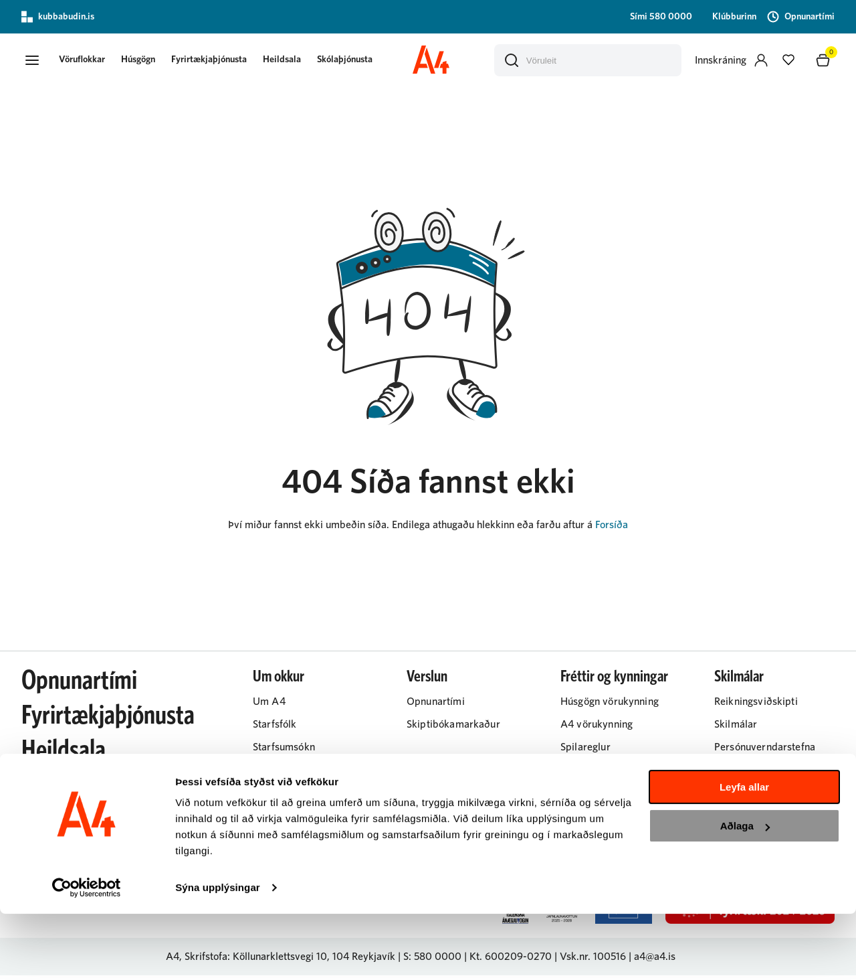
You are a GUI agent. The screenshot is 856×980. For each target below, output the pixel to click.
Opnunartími (79, 685)
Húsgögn (151, 61)
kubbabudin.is (57, 17)
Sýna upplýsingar (217, 953)
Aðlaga (745, 892)
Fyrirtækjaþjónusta (222, 61)
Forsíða (611, 529)
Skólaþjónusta (358, 61)
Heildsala (295, 61)
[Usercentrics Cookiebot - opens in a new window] (86, 954)
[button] (34, 62)
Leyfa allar (744, 853)
